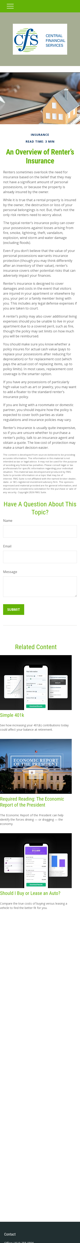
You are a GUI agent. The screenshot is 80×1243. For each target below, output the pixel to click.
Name (7, 520)
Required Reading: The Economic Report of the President (32, 802)
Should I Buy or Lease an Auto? (30, 893)
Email (7, 546)
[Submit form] (13, 609)
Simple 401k (12, 715)
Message (10, 572)
